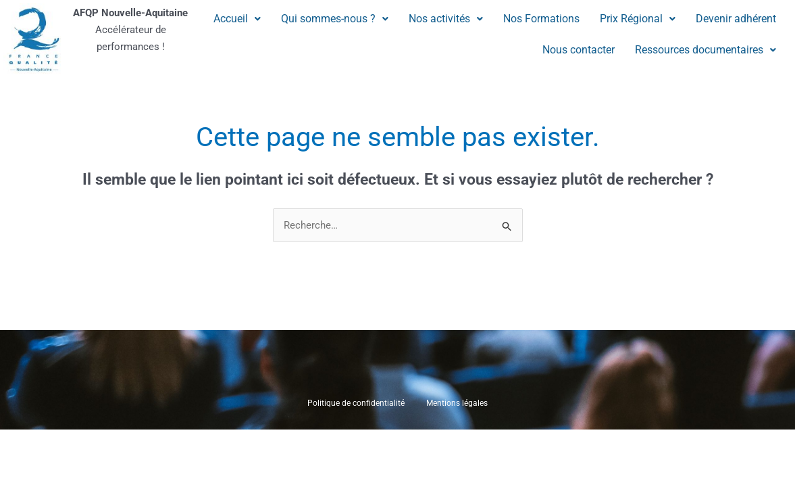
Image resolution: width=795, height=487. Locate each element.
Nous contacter (578, 49)
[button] (237, 18)
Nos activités (446, 18)
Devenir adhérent (736, 18)
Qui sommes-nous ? (334, 18)
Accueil (237, 18)
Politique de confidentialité (356, 404)
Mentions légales (457, 404)
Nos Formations (541, 18)
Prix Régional (637, 18)
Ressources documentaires (705, 49)
